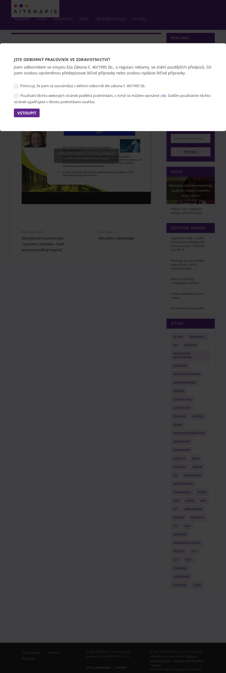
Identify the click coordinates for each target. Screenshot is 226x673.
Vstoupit (26, 113)
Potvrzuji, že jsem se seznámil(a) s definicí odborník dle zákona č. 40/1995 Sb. (79, 86)
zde (163, 95)
